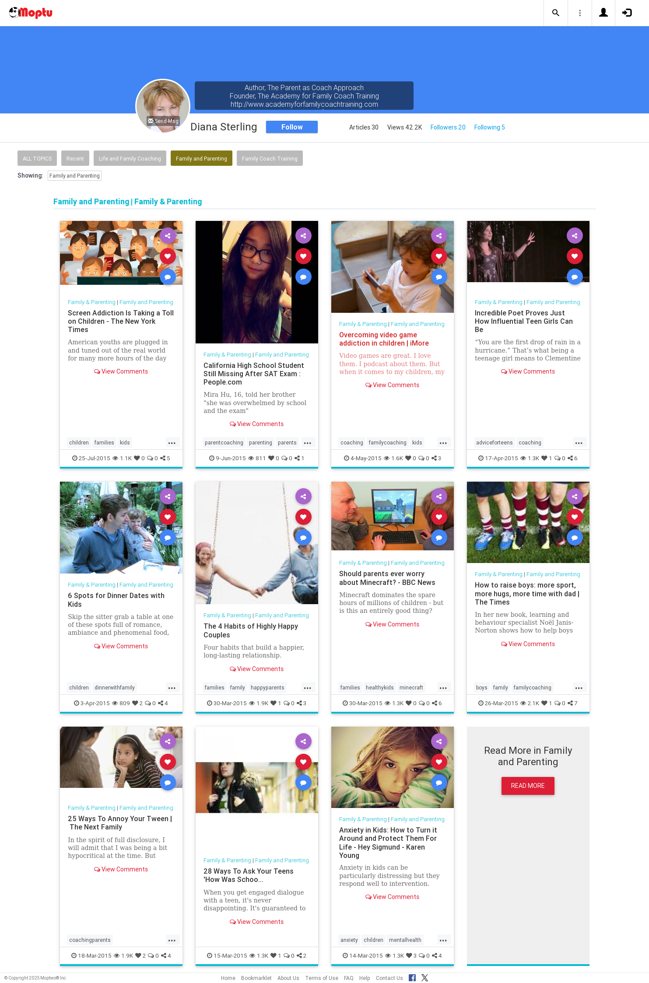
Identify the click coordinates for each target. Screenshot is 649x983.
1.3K (529, 458)
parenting (260, 442)
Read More (528, 786)
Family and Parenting (201, 158)
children (79, 442)
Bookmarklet (256, 978)
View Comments (121, 371)
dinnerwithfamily (115, 687)
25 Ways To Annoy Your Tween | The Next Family (120, 822)
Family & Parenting (92, 302)
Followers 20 (448, 127)
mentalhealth (405, 940)
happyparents (267, 687)
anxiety (349, 940)
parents (287, 442)
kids (125, 442)
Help (364, 978)
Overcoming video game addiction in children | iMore (384, 338)
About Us (288, 978)
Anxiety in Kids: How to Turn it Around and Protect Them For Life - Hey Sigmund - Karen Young (388, 842)
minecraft (411, 687)
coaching (351, 442)
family (237, 687)
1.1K (122, 458)
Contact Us (389, 978)
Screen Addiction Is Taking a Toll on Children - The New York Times (121, 321)
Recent (75, 158)
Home (228, 978)
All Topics (37, 158)
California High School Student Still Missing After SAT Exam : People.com (253, 373)
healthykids (380, 687)
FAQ (349, 978)
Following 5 (489, 127)
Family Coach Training (270, 158)
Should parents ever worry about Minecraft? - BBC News (387, 577)
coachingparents (90, 940)
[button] (556, 13)
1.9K (258, 703)
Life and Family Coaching (130, 158)
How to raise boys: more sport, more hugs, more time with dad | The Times (527, 593)
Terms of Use (321, 978)
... (172, 442)
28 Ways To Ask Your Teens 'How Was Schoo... (248, 875)
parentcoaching (224, 442)
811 (257, 458)
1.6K (393, 458)
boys (482, 687)
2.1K (529, 703)
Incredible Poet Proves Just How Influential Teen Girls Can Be (524, 321)
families (104, 442)
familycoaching (388, 442)
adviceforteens (494, 442)
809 (121, 703)
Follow (292, 126)
